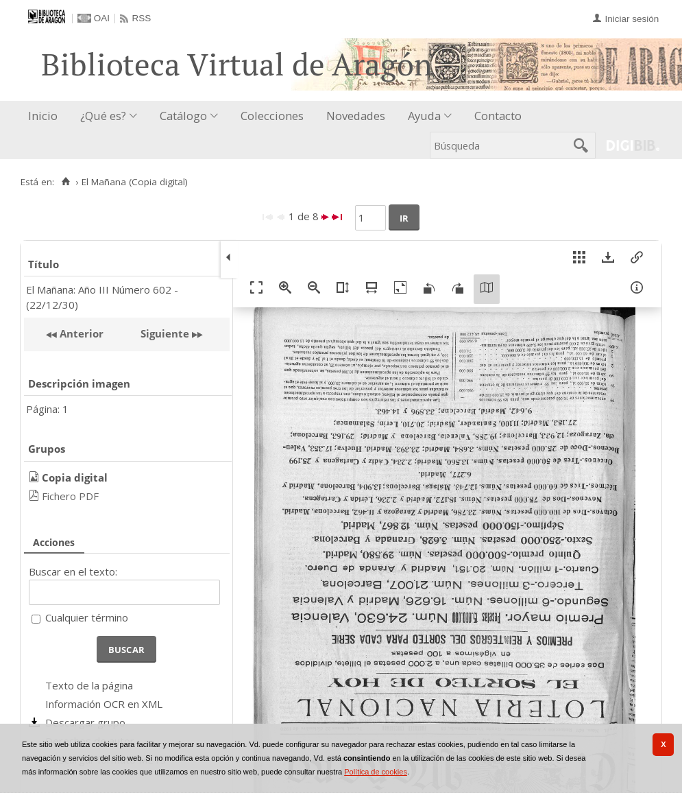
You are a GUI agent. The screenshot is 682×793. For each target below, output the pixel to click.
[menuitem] (46, 116)
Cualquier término (86, 617)
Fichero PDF (70, 496)
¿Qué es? (103, 115)
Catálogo (183, 115)
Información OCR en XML (103, 704)
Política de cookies (375, 772)
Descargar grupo (85, 722)
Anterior (80, 333)
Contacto (498, 115)
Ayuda (424, 115)
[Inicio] (65, 182)
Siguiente (165, 333)
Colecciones (272, 115)
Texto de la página (89, 685)
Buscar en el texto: (73, 571)
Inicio (43, 115)
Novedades (355, 115)
